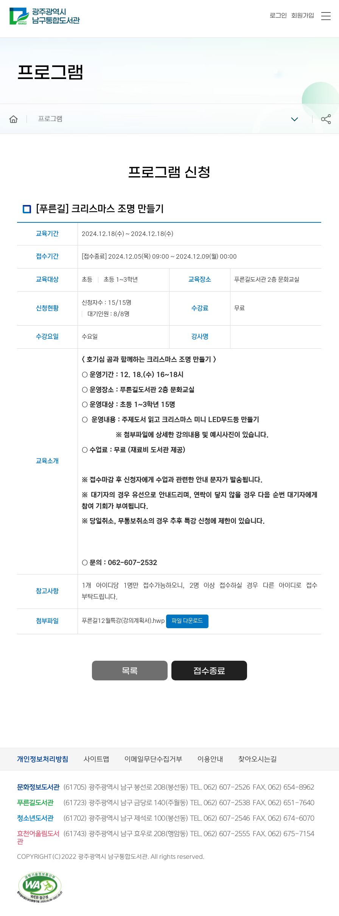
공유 (326, 119)
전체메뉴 (325, 16)
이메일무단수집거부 (153, 759)
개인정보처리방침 (42, 759)
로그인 (278, 15)
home (8, 107)
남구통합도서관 (20, 11)
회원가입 (302, 15)
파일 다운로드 (187, 621)
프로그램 (50, 119)
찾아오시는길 (257, 759)
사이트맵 (96, 759)
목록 (130, 671)
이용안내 (210, 759)
